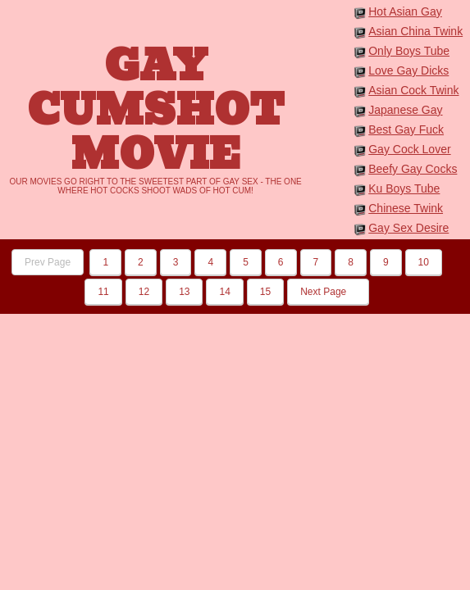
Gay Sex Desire (408, 227)
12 (144, 291)
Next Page (327, 291)
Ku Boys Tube (404, 188)
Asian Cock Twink (413, 90)
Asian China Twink (415, 31)
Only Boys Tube (408, 50)
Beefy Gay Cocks (412, 168)
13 (184, 291)
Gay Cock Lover (409, 149)
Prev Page (48, 262)
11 (103, 291)
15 (265, 291)
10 (423, 262)
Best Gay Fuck (406, 129)
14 (224, 291)
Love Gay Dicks (408, 70)
